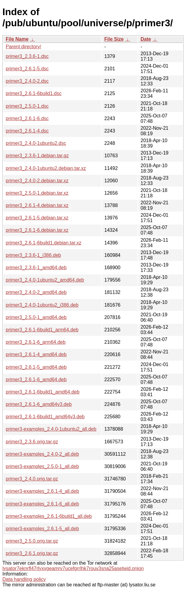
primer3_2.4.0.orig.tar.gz (32, 478)
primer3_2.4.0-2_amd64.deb (36, 292)
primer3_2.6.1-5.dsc (27, 68)
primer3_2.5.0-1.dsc (27, 106)
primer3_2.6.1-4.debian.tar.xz (37, 205)
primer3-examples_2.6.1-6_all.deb (42, 503)
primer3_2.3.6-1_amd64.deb (36, 267)
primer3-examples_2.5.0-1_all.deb (42, 466)
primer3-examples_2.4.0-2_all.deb (42, 454)
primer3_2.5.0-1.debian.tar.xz (37, 193)
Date (145, 39)
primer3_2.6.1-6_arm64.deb (35, 342)
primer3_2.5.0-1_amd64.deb (36, 317)
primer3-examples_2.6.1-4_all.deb (42, 491)
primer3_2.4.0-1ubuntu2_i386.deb (42, 305)
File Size (114, 39)
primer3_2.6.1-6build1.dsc (33, 93)
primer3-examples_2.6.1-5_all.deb (42, 528)
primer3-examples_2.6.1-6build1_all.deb (49, 516)
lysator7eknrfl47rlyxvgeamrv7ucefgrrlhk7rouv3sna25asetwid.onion (73, 568)
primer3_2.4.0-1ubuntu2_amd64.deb (45, 279)
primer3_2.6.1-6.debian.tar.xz (37, 230)
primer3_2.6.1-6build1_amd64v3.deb (45, 416)
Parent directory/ (23, 46)
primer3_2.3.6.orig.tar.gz (32, 441)
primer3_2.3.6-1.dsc (27, 56)
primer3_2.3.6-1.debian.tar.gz (37, 155)
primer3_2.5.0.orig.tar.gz (32, 541)
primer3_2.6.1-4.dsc (27, 130)
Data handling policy (24, 579)
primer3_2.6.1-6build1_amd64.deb (43, 391)
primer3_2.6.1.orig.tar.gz (32, 553)
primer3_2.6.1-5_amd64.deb (36, 367)
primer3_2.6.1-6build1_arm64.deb (42, 329)
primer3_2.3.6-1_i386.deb (33, 255)
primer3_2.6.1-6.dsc (27, 118)
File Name (17, 39)
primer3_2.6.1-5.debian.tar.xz (37, 217)
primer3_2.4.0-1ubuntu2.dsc (36, 143)
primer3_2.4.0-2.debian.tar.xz (37, 180)
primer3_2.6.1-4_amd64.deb (36, 354)
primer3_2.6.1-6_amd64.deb (36, 379)
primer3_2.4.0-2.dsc (27, 81)
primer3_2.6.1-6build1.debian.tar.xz (43, 242)
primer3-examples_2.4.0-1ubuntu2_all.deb (51, 429)
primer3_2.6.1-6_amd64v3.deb (39, 404)
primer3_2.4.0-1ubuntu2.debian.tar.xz (46, 168)
